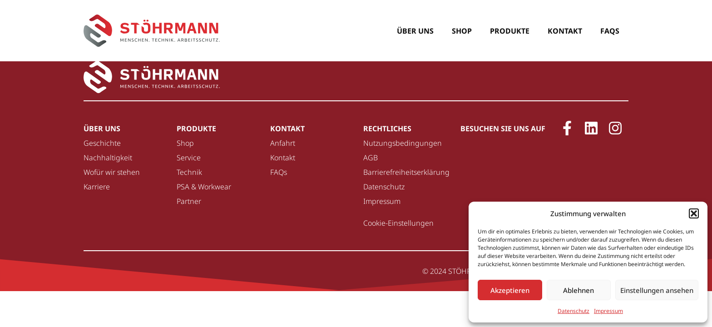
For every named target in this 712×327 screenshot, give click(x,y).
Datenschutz (573, 311)
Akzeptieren (509, 290)
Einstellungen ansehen (656, 290)
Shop (462, 31)
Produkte (509, 31)
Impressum (608, 311)
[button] (693, 213)
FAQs (609, 31)
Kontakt (565, 31)
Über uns (415, 31)
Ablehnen (578, 290)
